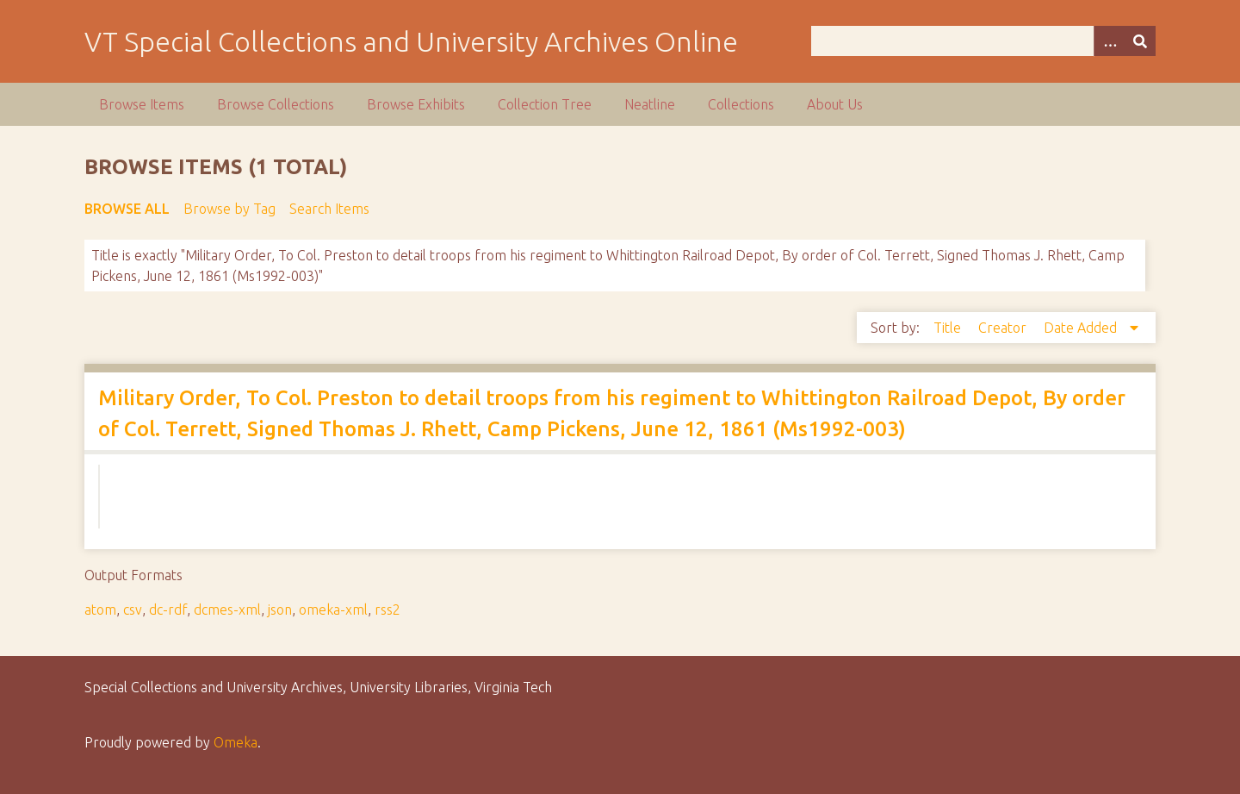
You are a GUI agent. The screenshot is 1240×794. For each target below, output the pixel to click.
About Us (835, 104)
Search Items (329, 208)
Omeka (235, 742)
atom (100, 609)
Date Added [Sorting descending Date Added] (1082, 327)
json (280, 609)
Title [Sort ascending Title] (948, 327)
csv (132, 609)
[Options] (1109, 41)
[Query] (983, 41)
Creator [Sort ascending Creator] (1004, 327)
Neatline (649, 104)
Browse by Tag (229, 208)
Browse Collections (275, 104)
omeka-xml (333, 609)
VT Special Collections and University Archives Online (411, 41)
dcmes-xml (227, 609)
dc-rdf (168, 609)
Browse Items (141, 104)
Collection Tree (545, 104)
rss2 (387, 609)
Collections (741, 104)
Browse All (127, 208)
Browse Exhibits (416, 104)
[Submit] (1140, 41)
